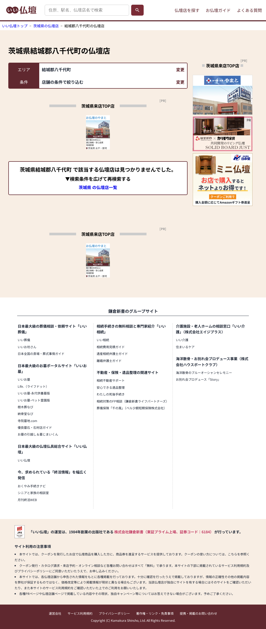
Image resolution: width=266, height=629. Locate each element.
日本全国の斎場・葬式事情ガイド (41, 353)
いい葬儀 (24, 340)
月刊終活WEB (27, 499)
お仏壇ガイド (218, 10)
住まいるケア (185, 347)
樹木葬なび (25, 407)
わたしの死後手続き (111, 394)
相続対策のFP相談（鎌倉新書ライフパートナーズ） (133, 401)
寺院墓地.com (27, 420)
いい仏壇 (24, 460)
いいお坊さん (27, 347)
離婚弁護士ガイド (109, 360)
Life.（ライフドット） (33, 386)
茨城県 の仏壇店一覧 (98, 187)
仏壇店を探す (187, 10)
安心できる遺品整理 (111, 387)
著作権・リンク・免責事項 (155, 613)
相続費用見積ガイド (111, 347)
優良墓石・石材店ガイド (35, 427)
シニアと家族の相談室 (33, 492)
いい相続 (103, 340)
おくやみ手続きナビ (32, 486)
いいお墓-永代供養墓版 (34, 393)
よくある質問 (249, 10)
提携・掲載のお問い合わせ (198, 613)
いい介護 (182, 340)
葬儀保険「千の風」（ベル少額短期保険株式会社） (132, 408)
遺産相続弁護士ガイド (112, 353)
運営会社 (55, 613)
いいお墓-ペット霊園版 (34, 400)
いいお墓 (24, 379)
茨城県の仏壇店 (46, 26)
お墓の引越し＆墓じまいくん (38, 434)
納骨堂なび (25, 413)
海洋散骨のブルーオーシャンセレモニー (204, 372)
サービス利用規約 (80, 613)
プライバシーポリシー (114, 613)
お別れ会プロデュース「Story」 (198, 379)
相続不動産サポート (111, 380)
